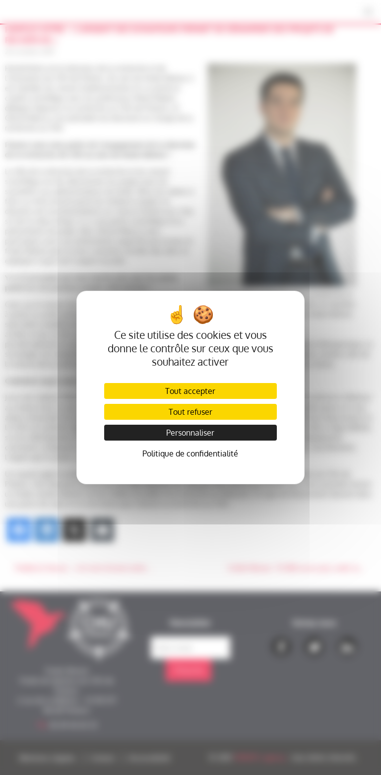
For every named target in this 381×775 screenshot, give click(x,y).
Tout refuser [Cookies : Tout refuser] (190, 412)
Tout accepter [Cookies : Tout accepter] (190, 391)
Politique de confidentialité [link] (190, 453)
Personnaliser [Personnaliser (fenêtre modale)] (190, 433)
